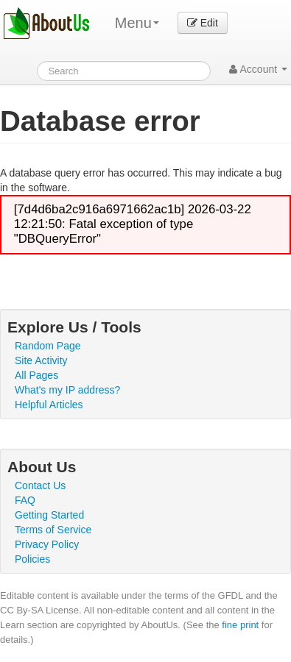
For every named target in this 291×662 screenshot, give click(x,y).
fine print (240, 624)
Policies (32, 559)
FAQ (25, 500)
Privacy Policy (47, 544)
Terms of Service (53, 529)
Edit (202, 23)
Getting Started (49, 515)
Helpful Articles (49, 404)
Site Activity (41, 360)
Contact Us (40, 485)
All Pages (36, 375)
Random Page (48, 346)
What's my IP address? (67, 390)
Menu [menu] (137, 23)
